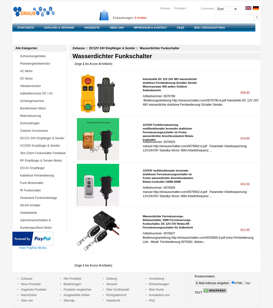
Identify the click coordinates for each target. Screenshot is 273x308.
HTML (237, 283)
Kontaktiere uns (159, 295)
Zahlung (111, 278)
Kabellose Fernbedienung (42, 175)
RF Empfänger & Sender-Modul (42, 160)
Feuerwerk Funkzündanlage (42, 198)
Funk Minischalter (42, 183)
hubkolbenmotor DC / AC (42, 93)
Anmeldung (156, 278)
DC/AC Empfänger (42, 168)
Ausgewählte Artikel (77, 295)
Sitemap (69, 300)
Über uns (27, 300)
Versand (111, 284)
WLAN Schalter (42, 205)
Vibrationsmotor (42, 86)
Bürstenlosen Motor (42, 108)
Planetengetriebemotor (42, 63)
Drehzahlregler (42, 123)
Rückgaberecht (116, 295)
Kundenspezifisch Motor (42, 227)
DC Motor (42, 78)
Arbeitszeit (113, 300)
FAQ (152, 300)
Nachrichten (29, 295)
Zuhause (165, 8)
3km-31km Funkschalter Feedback (43, 153)
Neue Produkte (31, 284)
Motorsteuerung (42, 116)
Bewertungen (72, 284)
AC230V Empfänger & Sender (42, 145)
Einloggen (180, 8)
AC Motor (42, 71)
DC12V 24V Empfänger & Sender (42, 138)
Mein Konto (156, 289)
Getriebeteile (42, 213)
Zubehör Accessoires (42, 130)
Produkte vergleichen (78, 289)
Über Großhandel (117, 289)
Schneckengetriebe (42, 56)
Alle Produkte (72, 278)
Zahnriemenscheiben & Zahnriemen (39, 224)
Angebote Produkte (33, 289)
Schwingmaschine (42, 101)
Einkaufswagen (159, 284)
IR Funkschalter (42, 190)
